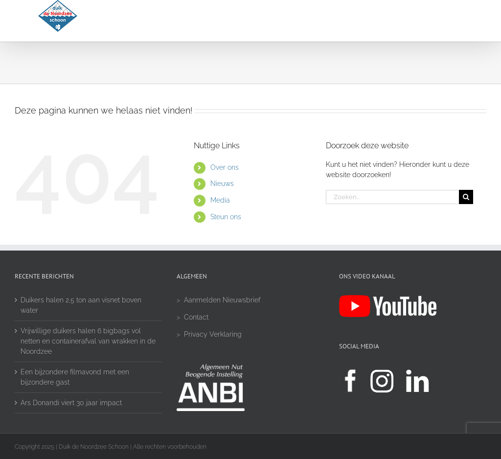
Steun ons (225, 217)
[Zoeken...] (392, 197)
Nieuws (222, 183)
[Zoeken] (466, 197)
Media (220, 200)
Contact (196, 317)
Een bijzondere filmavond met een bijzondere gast (75, 377)
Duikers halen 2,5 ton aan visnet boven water (81, 305)
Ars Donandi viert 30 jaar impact (71, 403)
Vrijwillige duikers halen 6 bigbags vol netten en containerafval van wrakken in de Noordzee (88, 341)
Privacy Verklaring (213, 334)
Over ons (224, 167)
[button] (438, 20)
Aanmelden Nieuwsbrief (222, 300)
